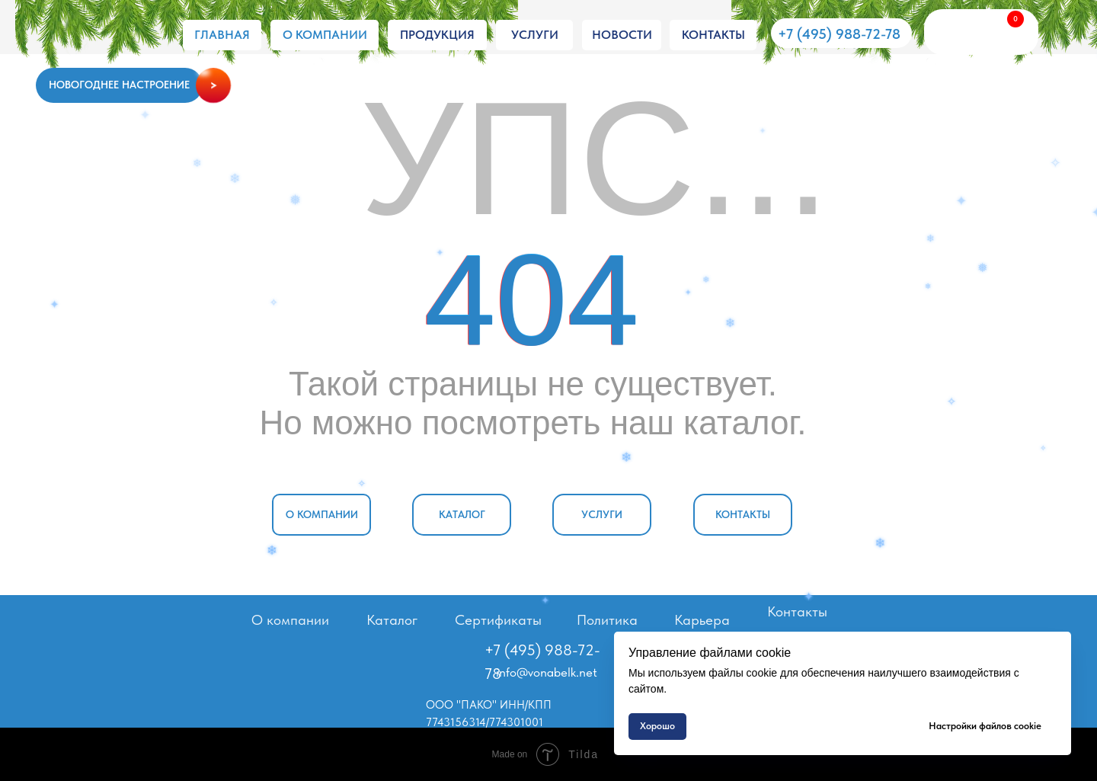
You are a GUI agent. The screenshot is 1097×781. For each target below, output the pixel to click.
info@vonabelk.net (546, 672)
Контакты (797, 611)
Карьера (702, 620)
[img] (102, 36)
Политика (607, 620)
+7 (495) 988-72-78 (839, 34)
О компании (290, 620)
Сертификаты (498, 620)
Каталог (391, 620)
